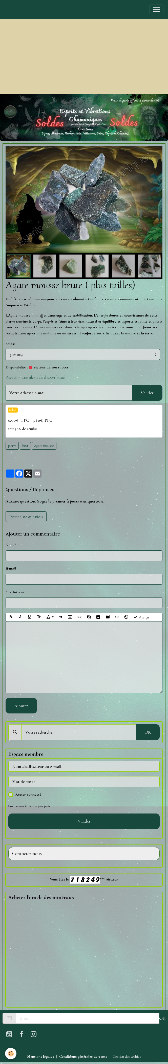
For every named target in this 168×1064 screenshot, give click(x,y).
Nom (10, 544)
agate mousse (44, 445)
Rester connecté (28, 794)
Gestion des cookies (127, 1056)
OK (147, 732)
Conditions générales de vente (83, 1056)
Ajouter (21, 705)
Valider (147, 392)
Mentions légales (40, 1056)
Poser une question (26, 516)
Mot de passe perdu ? (40, 806)
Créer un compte (17, 806)
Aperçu (141, 617)
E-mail (11, 568)
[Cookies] (10, 1053)
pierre (12, 445)
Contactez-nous (27, 854)
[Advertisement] (84, 56)
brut (25, 445)
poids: (10, 343)
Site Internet (16, 591)
